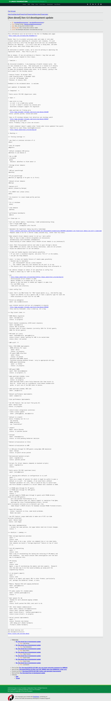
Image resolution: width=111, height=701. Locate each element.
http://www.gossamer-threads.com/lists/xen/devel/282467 (29, 119)
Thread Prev (23, 14)
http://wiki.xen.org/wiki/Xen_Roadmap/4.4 (23, 36)
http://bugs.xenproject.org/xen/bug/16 (23, 130)
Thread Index (44, 14)
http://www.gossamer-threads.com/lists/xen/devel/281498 (29, 112)
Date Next (16, 14)
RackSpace (36, 696)
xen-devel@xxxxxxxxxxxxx (21, 22)
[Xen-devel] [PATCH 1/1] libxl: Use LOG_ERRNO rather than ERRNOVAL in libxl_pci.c (43, 669)
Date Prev (10, 14)
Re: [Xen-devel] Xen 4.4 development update (28, 641)
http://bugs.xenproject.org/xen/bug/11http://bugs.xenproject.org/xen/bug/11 (37, 277)
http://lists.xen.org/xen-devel (18, 633)
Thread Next (30, 14)
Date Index (37, 14)
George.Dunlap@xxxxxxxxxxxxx (32, 24)
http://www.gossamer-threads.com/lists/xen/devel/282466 (29, 307)
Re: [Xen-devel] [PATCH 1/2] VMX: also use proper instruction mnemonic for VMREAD (43, 667)
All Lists (13, 11)
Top (9, 11)
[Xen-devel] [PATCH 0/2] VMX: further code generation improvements (41, 671)
